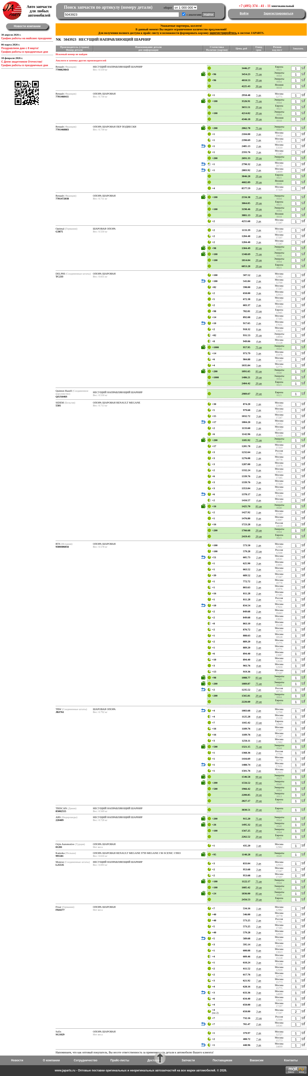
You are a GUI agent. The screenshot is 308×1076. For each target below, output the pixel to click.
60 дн (259, 776)
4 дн (258, 341)
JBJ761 (60, 712)
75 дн (259, 74)
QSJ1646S (61, 396)
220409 (60, 820)
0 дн (258, 299)
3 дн (258, 134)
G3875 (59, 231)
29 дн (259, 68)
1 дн (258, 236)
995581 (60, 855)
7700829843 (62, 69)
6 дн (258, 329)
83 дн (259, 248)
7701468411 (62, 96)
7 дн (258, 629)
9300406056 (62, 546)
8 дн (258, 641)
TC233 (59, 276)
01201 (59, 846)
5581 (58, 405)
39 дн (259, 86)
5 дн (258, 95)
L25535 (60, 864)
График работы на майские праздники (26, 38)
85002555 (61, 811)
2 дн (258, 146)
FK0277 (60, 909)
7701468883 (62, 129)
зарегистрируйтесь (223, 33)
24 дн (259, 794)
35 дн (259, 335)
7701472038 (62, 198)
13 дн (259, 311)
